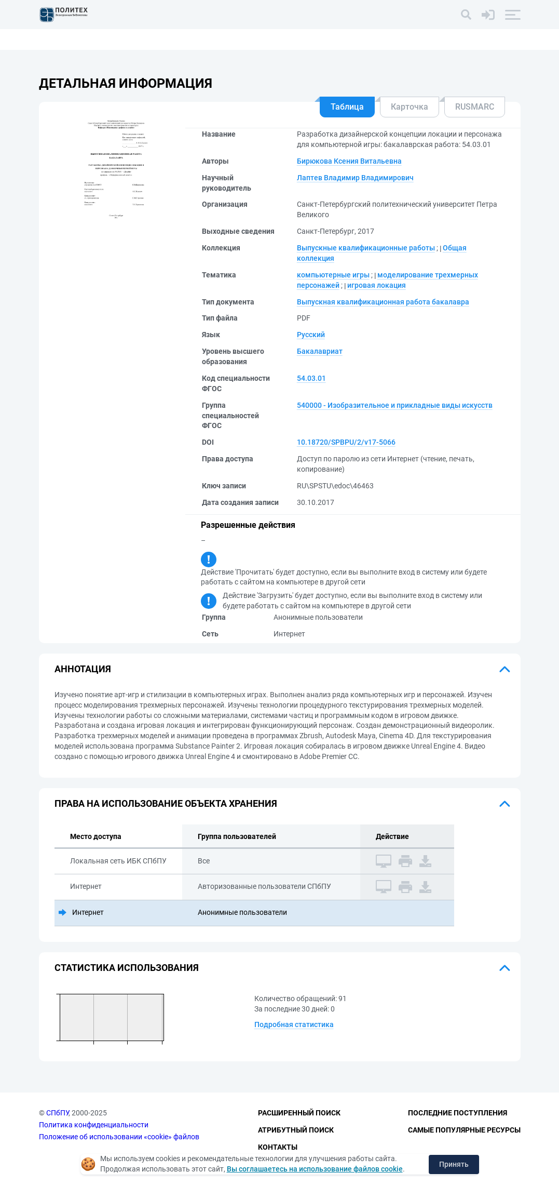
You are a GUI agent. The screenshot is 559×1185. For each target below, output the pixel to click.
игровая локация (376, 285)
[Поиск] (466, 14)
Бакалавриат (320, 351)
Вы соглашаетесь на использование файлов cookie (315, 1169)
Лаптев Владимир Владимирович (355, 178)
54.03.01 (311, 378)
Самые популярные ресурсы (464, 1130)
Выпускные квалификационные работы (366, 248)
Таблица (347, 107)
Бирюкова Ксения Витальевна (349, 161)
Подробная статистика (294, 1024)
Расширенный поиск (299, 1113)
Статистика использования (126, 967)
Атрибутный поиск (296, 1130)
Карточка (409, 107)
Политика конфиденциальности (93, 1125)
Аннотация (82, 668)
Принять (454, 1164)
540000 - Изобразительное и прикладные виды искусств (395, 405)
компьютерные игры (333, 275)
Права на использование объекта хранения (165, 803)
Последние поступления (457, 1113)
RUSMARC (474, 107)
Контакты (277, 1147)
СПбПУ (57, 1113)
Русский (311, 334)
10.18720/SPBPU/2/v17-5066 (346, 442)
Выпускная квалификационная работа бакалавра (383, 302)
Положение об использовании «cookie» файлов (119, 1137)
